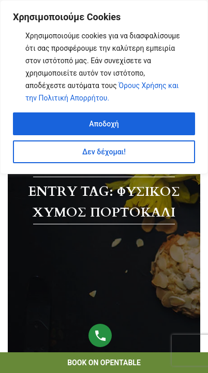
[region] (104, 87)
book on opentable (104, 362)
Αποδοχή (103, 124)
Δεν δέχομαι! (104, 152)
